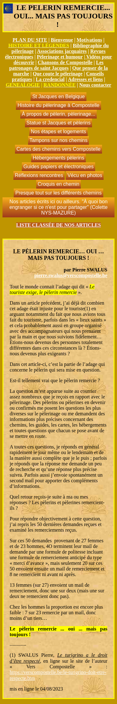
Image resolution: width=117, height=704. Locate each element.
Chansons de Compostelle (65, 62)
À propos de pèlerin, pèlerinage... (58, 114)
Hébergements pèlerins (58, 157)
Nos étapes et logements (58, 131)
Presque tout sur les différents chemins (58, 192)
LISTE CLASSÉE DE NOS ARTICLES (58, 225)
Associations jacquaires (62, 51)
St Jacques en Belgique (58, 96)
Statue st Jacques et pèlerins (58, 122)
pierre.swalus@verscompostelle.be (70, 275)
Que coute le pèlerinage (58, 73)
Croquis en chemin (58, 184)
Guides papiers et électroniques (58, 166)
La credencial (50, 79)
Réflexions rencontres (39, 175)
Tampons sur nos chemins (59, 140)
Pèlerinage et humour (60, 56)
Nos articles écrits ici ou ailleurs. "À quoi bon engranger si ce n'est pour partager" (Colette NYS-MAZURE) (58, 207)
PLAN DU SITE (29, 40)
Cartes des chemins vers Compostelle (58, 149)
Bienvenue (62, 40)
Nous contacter (95, 85)
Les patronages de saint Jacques (56, 65)
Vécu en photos (84, 175)
